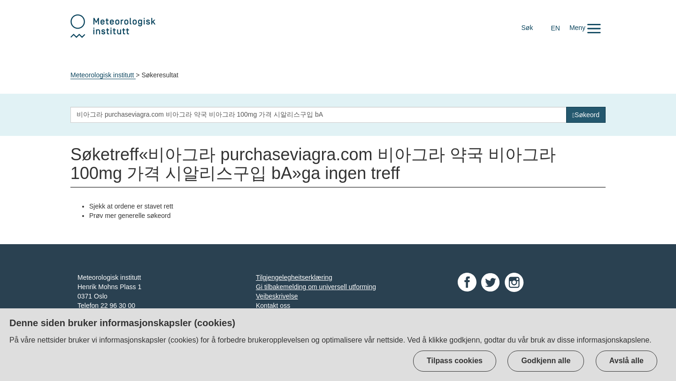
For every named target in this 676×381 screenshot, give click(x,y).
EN (555, 28)
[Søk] (586, 115)
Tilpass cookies (455, 361)
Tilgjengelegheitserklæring (294, 277)
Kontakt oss (273, 305)
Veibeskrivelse (277, 296)
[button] (585, 27)
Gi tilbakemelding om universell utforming (316, 287)
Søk (527, 27)
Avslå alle (626, 361)
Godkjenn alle (545, 361)
